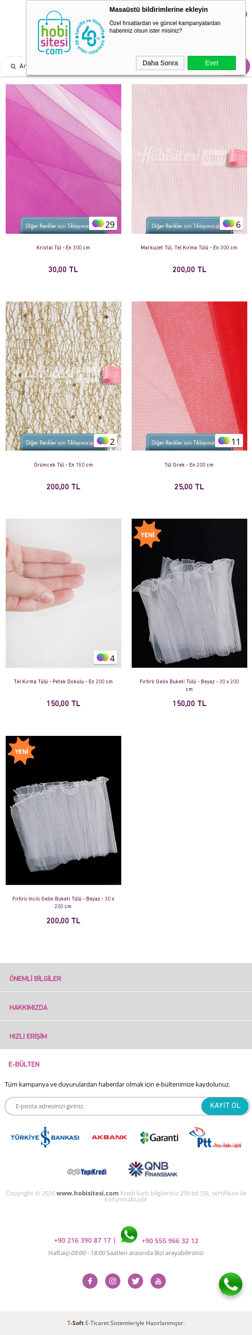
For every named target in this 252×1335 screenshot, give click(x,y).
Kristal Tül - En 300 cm (63, 248)
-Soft (76, 1323)
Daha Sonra (160, 63)
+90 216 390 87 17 (83, 1240)
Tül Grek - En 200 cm (189, 465)
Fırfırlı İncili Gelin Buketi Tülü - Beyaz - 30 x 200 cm (63, 903)
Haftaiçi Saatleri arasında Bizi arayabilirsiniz (126, 1252)
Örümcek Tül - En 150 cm (63, 465)
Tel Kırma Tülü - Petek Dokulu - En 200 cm (63, 682)
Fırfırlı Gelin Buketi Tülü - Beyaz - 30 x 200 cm (189, 686)
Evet (211, 63)
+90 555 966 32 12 (159, 1240)
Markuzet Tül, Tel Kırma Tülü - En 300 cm (189, 248)
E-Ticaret (97, 1323)
